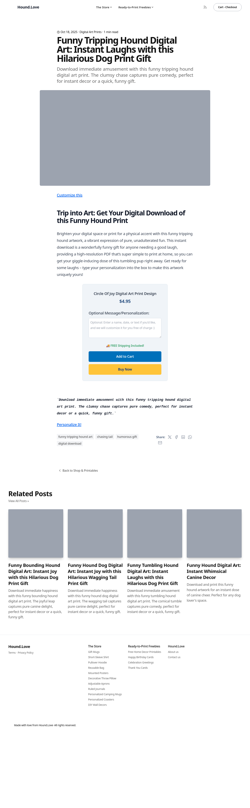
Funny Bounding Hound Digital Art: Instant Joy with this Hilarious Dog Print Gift (34, 785)
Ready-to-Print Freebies (136, 7)
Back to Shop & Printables (78, 681)
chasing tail (104, 647)
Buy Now (125, 443)
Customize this (69, 269)
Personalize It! (69, 635)
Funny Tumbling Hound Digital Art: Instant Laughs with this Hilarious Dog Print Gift (152, 785)
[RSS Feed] (205, 7)
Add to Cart (125, 431)
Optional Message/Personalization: (119, 387)
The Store (104, 7)
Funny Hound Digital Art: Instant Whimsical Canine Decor (214, 782)
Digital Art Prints (91, 32)
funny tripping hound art (75, 647)
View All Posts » (18, 711)
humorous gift (127, 647)
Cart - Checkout (227, 7)
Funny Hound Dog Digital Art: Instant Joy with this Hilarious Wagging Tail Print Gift (95, 785)
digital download (69, 654)
